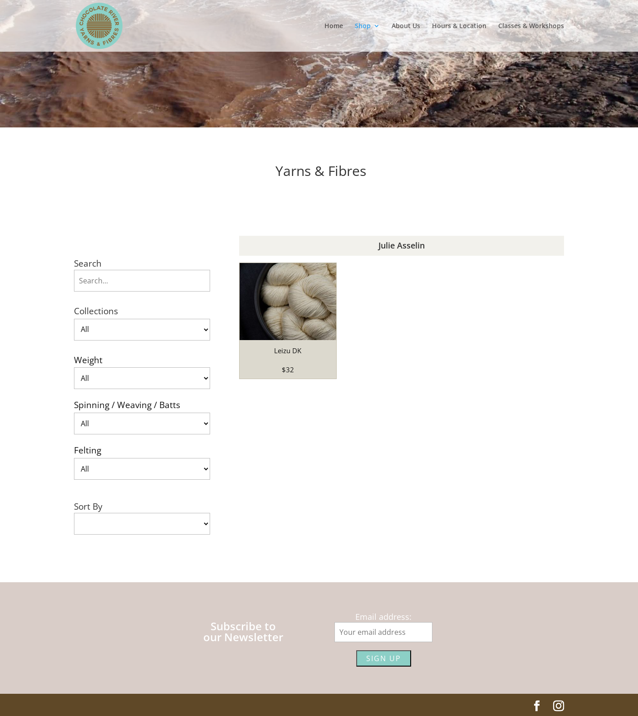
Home (333, 26)
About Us (406, 26)
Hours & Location (459, 26)
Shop (363, 26)
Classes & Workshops (531, 26)
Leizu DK (287, 350)
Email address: (383, 616)
